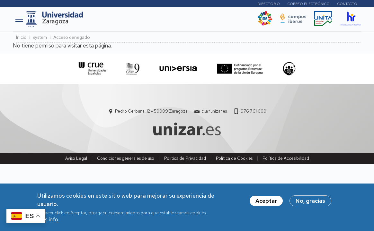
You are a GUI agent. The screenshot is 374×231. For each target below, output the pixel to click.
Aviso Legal (76, 158)
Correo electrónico (309, 4)
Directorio (268, 4)
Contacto (347, 4)
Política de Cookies (234, 158)
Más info (47, 222)
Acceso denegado (71, 37)
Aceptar (266, 204)
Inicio (21, 37)
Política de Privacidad (185, 158)
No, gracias (310, 204)
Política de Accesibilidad (286, 158)
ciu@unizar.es (214, 111)
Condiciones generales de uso (125, 158)
